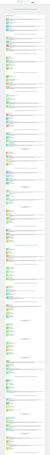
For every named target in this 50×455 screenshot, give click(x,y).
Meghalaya (10, 398)
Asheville (10, 367)
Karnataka (11, 45)
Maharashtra (11, 29)
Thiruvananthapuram (12, 143)
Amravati (10, 436)
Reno (9, 101)
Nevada (13, 102)
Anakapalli (10, 315)
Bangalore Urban (11, 308)
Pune (9, 248)
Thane (14, 121)
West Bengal (11, 156)
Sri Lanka (10, 25)
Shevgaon (10, 447)
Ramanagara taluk (15, 293)
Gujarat (10, 56)
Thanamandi (10, 330)
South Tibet (10, 182)
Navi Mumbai (16, 121)
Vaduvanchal (11, 323)
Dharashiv (10, 67)
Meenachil (13, 271)
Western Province (13, 387)
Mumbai (10, 28)
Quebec (12, 22)
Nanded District (11, 420)
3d (9, 94)
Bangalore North (14, 45)
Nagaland (10, 86)
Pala (9, 270)
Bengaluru (10, 44)
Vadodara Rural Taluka (14, 444)
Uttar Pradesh (11, 152)
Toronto (10, 48)
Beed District (11, 345)
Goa (9, 402)
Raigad (10, 379)
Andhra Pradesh (12, 316)
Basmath (14, 98)
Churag (10, 75)
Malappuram (10, 428)
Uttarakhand (11, 237)
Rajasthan (11, 95)
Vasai (10, 136)
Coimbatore (10, 277)
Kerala (11, 144)
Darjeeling (10, 155)
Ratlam (10, 124)
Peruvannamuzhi (11, 267)
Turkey (9, 233)
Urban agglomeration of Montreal (16, 22)
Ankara (10, 105)
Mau (9, 405)
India (9, 18)
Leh (9, 190)
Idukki (10, 217)
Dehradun (10, 60)
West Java (12, 64)
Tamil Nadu (11, 41)
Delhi (9, 424)
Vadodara (10, 443)
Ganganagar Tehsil (15, 95)
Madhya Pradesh (12, 125)
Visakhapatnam (11, 296)
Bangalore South (14, 79)
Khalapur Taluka (11, 364)
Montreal (10, 21)
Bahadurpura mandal (15, 37)
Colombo (10, 386)
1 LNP (17, 95)
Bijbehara (10, 371)
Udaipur (10, 274)
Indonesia (10, 64)
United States (10, 102)
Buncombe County (17, 368)
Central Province (13, 140)
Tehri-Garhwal (11, 236)
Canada (10, 22)
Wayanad (10, 213)
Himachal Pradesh (12, 210)
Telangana (11, 37)
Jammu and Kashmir (12, 255)
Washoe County (15, 102)
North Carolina (13, 368)
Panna (10, 440)
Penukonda (10, 352)
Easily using (25, 9)
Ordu (9, 360)
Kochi (10, 117)
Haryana (10, 198)
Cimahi (14, 64)
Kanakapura (10, 289)
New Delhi (10, 194)
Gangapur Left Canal (12, 417)
